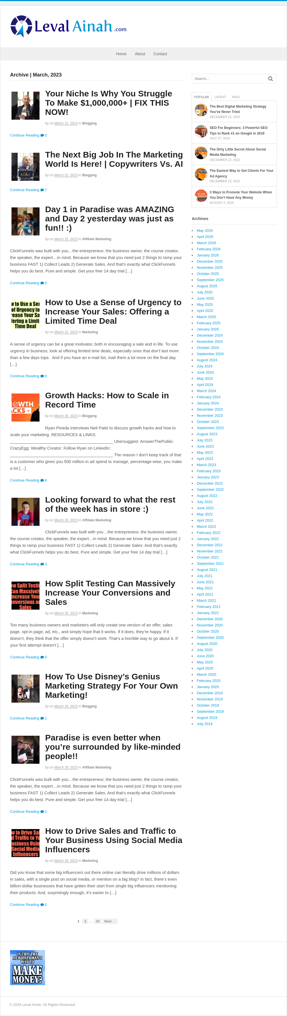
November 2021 (210, 551)
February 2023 (209, 471)
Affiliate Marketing (96, 239)
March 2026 (206, 243)
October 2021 (208, 557)
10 (97, 921)
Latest (220, 97)
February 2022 (209, 533)
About (140, 54)
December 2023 (210, 409)
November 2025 (210, 267)
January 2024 (208, 403)
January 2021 (208, 613)
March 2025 (206, 317)
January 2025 (208, 329)
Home (121, 54)
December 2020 (210, 619)
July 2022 (204, 502)
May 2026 (205, 230)
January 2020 (208, 687)
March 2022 (206, 526)
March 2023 (206, 465)
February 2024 (209, 397)
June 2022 (205, 508)
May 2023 (205, 452)
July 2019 (204, 724)
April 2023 (205, 459)
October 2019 (208, 705)
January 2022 (208, 539)
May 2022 (205, 514)
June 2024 (205, 372)
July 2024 (204, 366)
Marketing (90, 332)
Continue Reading (24, 135)
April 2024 (205, 385)
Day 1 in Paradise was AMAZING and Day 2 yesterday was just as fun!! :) (109, 218)
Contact (160, 54)
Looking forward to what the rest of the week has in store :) (110, 504)
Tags (236, 97)
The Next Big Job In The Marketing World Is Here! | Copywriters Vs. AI (114, 159)
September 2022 (210, 489)
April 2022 (205, 520)
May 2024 (205, 378)
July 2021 (204, 576)
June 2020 (205, 656)
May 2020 (205, 662)
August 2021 (207, 570)
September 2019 (210, 711)
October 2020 (208, 631)
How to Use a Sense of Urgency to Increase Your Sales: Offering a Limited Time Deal (113, 311)
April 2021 (205, 594)
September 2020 (210, 637)
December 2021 (210, 545)
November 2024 (210, 341)
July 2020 (204, 650)
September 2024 (210, 354)
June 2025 (205, 298)
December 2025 (210, 261)
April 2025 (205, 311)
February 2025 (209, 323)
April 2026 (205, 237)
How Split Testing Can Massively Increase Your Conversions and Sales (110, 593)
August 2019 (207, 718)
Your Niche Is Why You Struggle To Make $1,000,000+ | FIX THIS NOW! (108, 103)
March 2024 (206, 391)
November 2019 (210, 699)
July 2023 (204, 440)
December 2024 (210, 335)
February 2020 (209, 681)
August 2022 (207, 496)
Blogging (89, 123)
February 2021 (209, 607)
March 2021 (206, 600)
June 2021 (205, 582)
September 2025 (210, 280)
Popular (201, 97)
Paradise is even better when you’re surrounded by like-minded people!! (112, 747)
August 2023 (207, 434)
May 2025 (205, 304)
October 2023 (208, 422)
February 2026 (209, 249)
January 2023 (208, 477)
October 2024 (208, 348)
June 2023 (205, 446)
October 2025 (208, 274)
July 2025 (204, 292)
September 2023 (210, 428)
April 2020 (205, 668)
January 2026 (208, 255)
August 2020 (207, 644)
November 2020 (210, 625)
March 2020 (206, 674)
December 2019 (210, 693)
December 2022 (210, 483)
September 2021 (210, 563)
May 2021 (205, 588)
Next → (110, 921)
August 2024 (207, 360)
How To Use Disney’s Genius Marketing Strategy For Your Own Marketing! (111, 686)
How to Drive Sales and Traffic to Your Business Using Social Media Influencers (113, 840)
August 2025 (207, 286)
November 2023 (210, 415)
